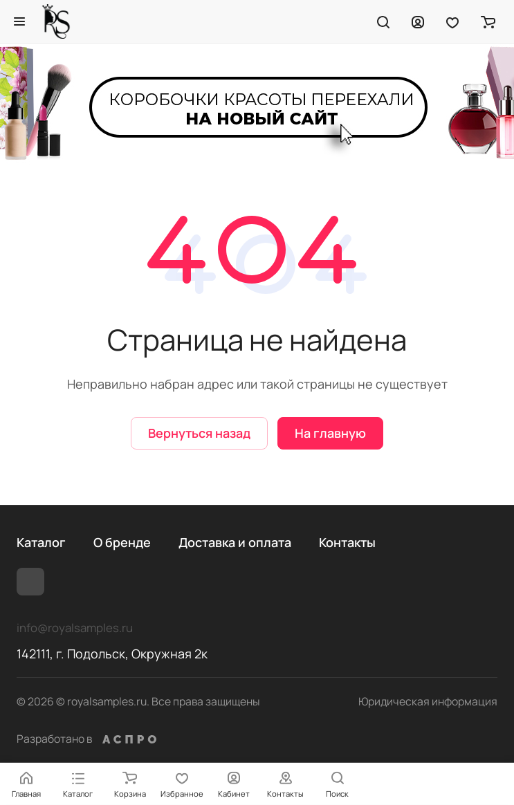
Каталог (41, 542)
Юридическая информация (427, 701)
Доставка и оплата (234, 542)
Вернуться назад (199, 433)
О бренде (122, 542)
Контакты (347, 542)
